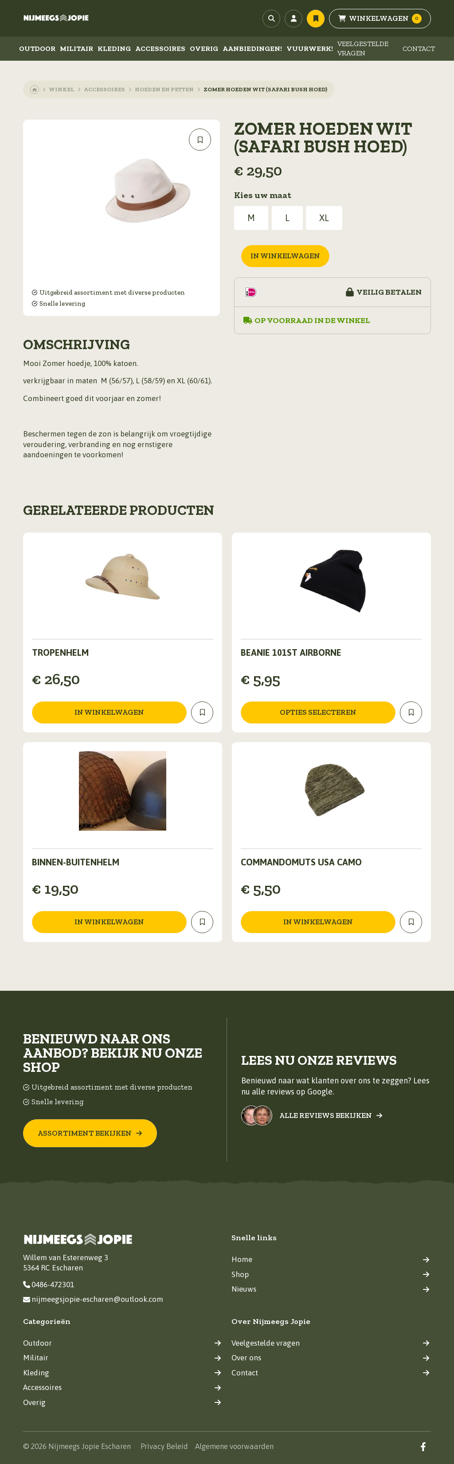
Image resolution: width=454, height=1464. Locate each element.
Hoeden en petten (164, 89)
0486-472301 (48, 1284)
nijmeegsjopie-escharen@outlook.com (93, 1299)
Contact (419, 48)
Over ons (330, 1357)
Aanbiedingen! (252, 48)
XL (324, 218)
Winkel (61, 89)
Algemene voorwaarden (234, 1446)
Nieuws (330, 1289)
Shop (330, 1274)
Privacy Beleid (164, 1446)
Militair (76, 48)
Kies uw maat (262, 195)
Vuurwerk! (309, 48)
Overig (204, 48)
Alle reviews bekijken (331, 1115)
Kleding (114, 48)
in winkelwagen (285, 255)
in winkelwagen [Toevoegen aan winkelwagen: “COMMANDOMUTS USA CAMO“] (318, 921)
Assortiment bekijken (90, 1133)
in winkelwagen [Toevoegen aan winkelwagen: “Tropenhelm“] (109, 712)
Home (330, 1259)
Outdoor (37, 48)
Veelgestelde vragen (362, 48)
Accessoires (160, 48)
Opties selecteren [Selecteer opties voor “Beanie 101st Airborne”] (318, 712)
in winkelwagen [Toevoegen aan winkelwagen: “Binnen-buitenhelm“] (109, 921)
